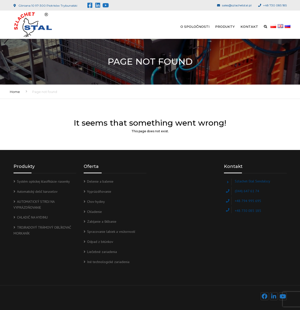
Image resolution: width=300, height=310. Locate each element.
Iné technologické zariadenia (108, 262)
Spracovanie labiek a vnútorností (111, 231)
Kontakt (249, 27)
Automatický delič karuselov (37, 191)
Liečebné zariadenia (102, 252)
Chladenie (94, 211)
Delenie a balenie (100, 181)
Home (15, 92)
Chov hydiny (96, 201)
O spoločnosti (194, 27)
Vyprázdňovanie (99, 191)
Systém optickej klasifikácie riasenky (43, 181)
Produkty (225, 27)
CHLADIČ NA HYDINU (32, 217)
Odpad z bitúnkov (100, 241)
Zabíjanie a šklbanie (101, 221)
